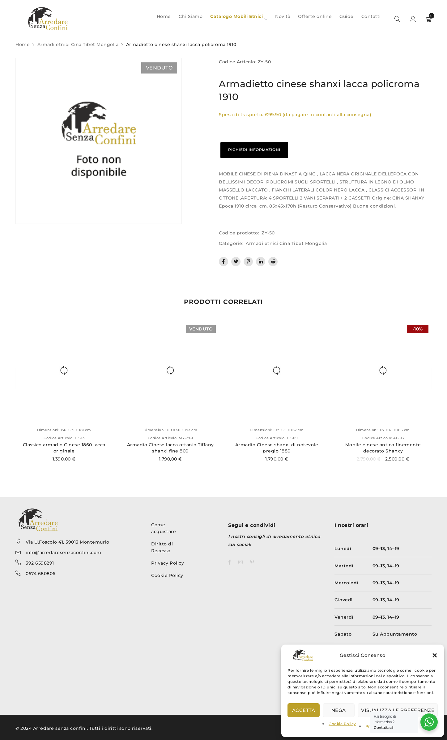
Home (22, 44)
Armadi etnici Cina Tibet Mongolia (78, 44)
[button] (435, 655)
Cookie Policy (342, 723)
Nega (338, 710)
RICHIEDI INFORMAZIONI (254, 149)
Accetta (303, 710)
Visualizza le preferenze (397, 710)
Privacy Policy (167, 563)
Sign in (413, 19)
